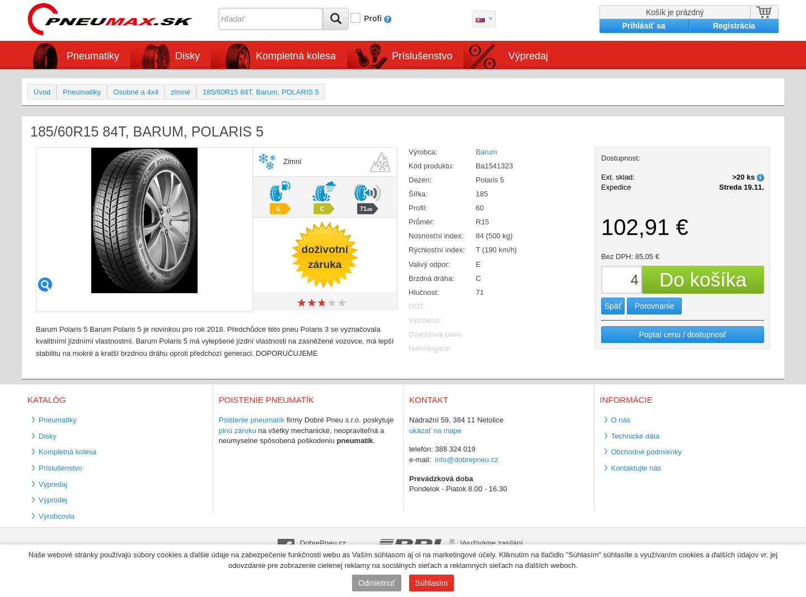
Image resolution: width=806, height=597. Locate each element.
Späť (612, 306)
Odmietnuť (376, 583)
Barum (486, 152)
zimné (180, 92)
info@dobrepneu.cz (466, 459)
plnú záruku (237, 430)
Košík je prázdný (675, 12)
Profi (373, 18)
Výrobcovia (56, 516)
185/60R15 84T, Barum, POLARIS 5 (261, 92)
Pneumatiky (93, 56)
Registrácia (734, 25)
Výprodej (53, 500)
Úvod (42, 92)
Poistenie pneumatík (252, 420)
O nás (621, 420)
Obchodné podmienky (646, 452)
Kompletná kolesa (296, 56)
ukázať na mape (435, 430)
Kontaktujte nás (636, 468)
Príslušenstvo (422, 56)
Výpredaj (528, 56)
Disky (187, 56)
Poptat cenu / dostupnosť (682, 334)
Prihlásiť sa (644, 25)
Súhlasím (431, 583)
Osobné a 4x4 (135, 92)
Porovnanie (654, 306)
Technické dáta (635, 436)
